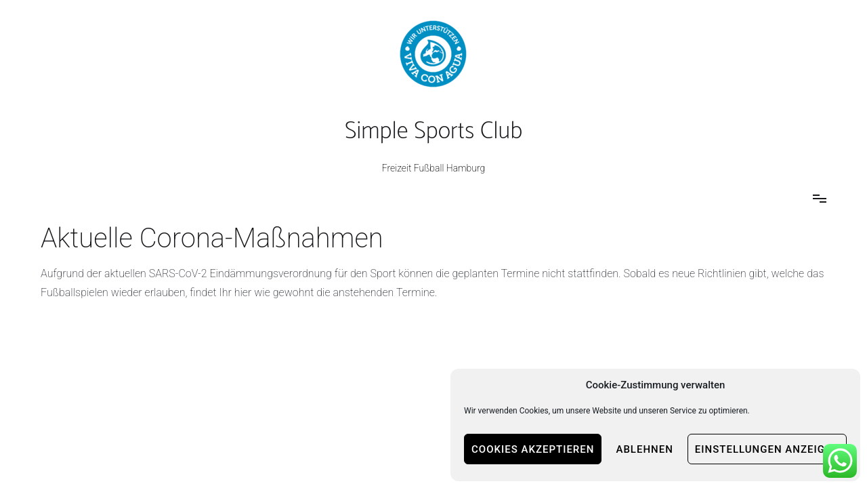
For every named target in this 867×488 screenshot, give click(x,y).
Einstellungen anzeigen (767, 449)
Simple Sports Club (433, 131)
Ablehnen (644, 449)
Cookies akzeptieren (532, 449)
